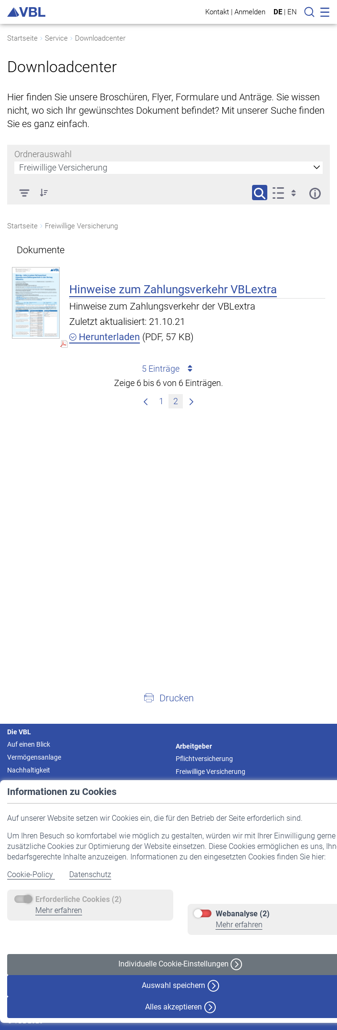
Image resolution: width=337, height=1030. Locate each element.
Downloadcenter (100, 38)
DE (278, 12)
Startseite (22, 38)
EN (292, 12)
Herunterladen (104, 337)
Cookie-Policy (31, 874)
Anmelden (249, 12)
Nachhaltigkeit (28, 770)
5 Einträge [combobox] (169, 369)
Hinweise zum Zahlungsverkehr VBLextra (173, 289)
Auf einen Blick (28, 744)
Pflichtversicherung (204, 758)
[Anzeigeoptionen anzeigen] (287, 192)
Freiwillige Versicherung (210, 771)
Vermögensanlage (34, 757)
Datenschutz (90, 874)
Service (56, 38)
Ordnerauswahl (43, 154)
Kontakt (217, 12)
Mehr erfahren (58, 910)
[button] (168, 697)
